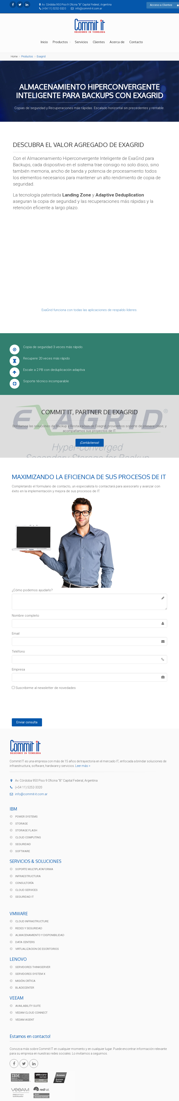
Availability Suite (25, 1005)
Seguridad (20, 844)
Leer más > (82, 766)
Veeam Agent (22, 1019)
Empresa (18, 669)
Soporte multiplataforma (31, 869)
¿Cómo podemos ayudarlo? (32, 590)
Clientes (99, 42)
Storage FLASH (23, 830)
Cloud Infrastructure (29, 921)
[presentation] (47, 703)
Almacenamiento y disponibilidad (37, 935)
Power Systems (24, 816)
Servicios (81, 42)
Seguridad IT (22, 896)
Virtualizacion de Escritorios (34, 949)
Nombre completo (25, 616)
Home (14, 56)
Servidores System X (27, 973)
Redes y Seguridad (26, 928)
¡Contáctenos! (89, 442)
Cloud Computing (25, 837)
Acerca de (117, 42)
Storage (19, 823)
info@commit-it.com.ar (28, 794)
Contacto (136, 42)
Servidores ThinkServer (30, 967)
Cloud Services (24, 890)
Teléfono (18, 651)
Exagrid (41, 56)
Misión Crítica (22, 980)
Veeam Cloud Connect (28, 1012)
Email (15, 633)
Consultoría (22, 883)
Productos (60, 42)
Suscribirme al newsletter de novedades (44, 688)
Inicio (44, 42)
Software (20, 851)
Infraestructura (25, 876)
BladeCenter (22, 987)
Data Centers (22, 942)
